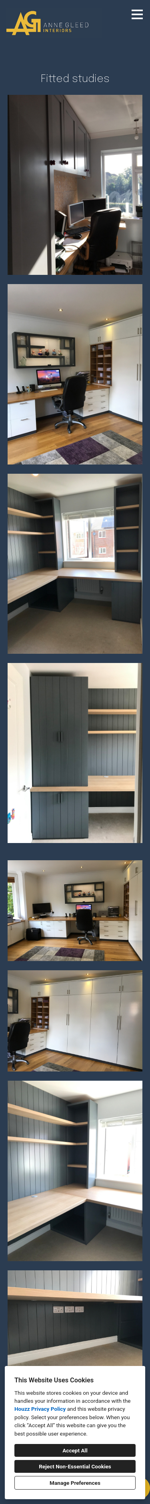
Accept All (75, 1450)
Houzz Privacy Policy (40, 1409)
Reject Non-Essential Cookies (75, 1466)
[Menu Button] (137, 14)
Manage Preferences (75, 1483)
